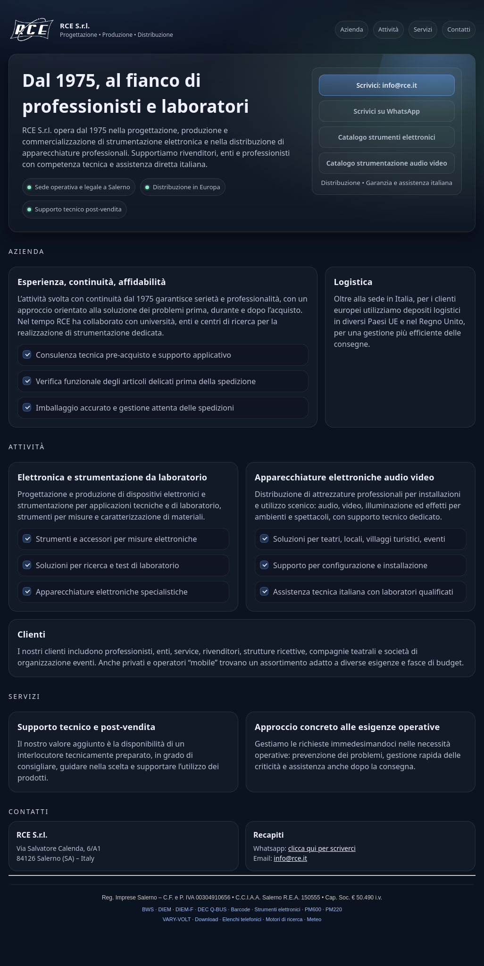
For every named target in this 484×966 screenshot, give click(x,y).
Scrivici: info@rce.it (386, 85)
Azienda (351, 29)
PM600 (313, 909)
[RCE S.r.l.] (90, 30)
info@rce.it (290, 858)
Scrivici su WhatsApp (387, 111)
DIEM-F (184, 909)
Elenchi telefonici (241, 919)
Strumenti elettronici (277, 909)
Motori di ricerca (284, 919)
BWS (148, 909)
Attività (388, 29)
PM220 (333, 909)
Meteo (314, 919)
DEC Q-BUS (212, 909)
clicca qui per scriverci (322, 848)
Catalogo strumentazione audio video (386, 163)
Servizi (423, 29)
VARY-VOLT (177, 919)
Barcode (240, 909)
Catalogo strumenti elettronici (386, 137)
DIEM (164, 909)
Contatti (458, 29)
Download (206, 919)
